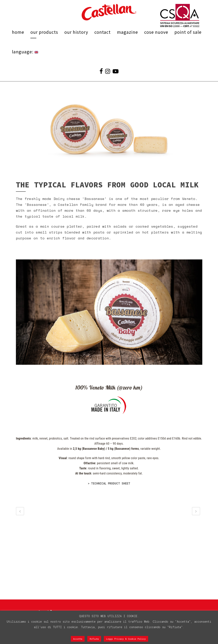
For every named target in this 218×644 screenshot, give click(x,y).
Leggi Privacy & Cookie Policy (126, 638)
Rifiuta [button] (94, 638)
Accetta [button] (77, 638)
